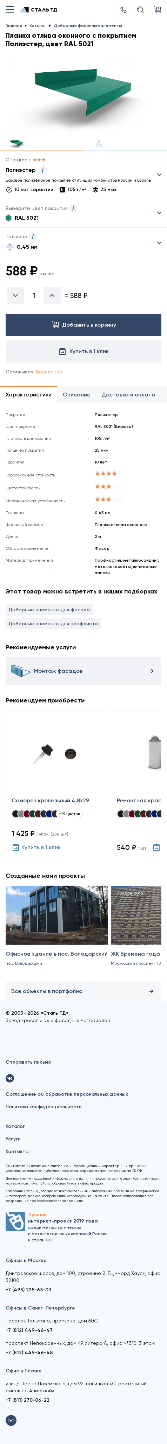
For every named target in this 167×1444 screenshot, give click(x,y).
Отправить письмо (28, 1062)
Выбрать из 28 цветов (83, 213)
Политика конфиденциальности (44, 1107)
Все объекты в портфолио (83, 991)
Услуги (13, 1139)
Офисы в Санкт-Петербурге (40, 1308)
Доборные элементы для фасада (49, 609)
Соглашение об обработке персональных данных (67, 1094)
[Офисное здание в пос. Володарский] (57, 936)
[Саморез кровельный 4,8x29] (57, 785)
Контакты (17, 1151)
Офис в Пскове (24, 1371)
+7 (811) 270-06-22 (27, 1400)
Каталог (15, 1126)
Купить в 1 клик (36, 847)
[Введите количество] (34, 295)
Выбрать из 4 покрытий (78, 176)
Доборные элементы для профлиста (53, 623)
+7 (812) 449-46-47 (29, 1330)
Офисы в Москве (26, 1260)
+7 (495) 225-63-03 (28, 1290)
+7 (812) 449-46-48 (29, 1353)
